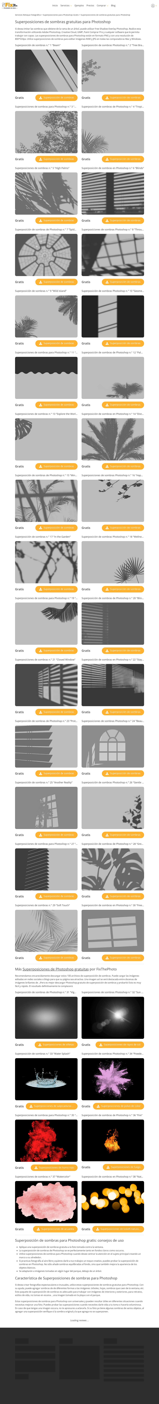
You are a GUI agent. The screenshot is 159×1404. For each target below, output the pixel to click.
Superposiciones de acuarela (57, 1228)
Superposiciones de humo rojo (56, 1167)
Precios (90, 5)
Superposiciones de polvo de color (120, 1106)
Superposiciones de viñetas (58, 1044)
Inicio (55, 5)
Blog (113, 5)
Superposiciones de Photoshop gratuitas (56, 969)
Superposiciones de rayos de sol (121, 1044)
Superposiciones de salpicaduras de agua (55, 1106)
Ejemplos (79, 5)
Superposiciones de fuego (125, 1167)
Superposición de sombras (58, 97)
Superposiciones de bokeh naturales (121, 1228)
